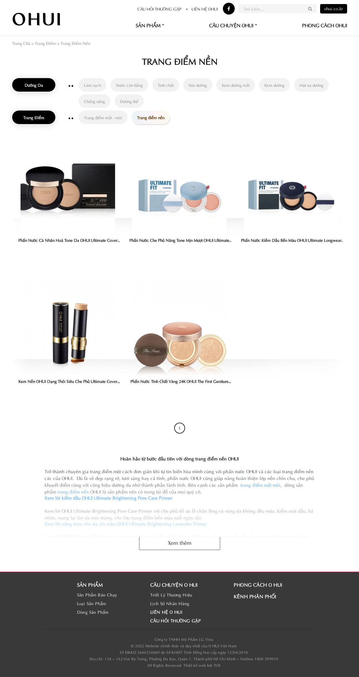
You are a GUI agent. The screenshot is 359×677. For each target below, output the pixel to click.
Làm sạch (92, 85)
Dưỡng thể (129, 101)
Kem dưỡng (274, 85)
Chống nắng (94, 101)
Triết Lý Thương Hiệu (171, 594)
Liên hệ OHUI (202, 9)
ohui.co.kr (333, 8)
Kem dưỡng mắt (236, 85)
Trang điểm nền (151, 117)
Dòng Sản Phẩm (93, 612)
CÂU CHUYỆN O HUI (174, 584)
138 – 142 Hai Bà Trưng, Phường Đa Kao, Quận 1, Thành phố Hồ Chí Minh (170, 658)
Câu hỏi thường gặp (159, 9)
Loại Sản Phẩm (91, 603)
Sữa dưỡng (198, 85)
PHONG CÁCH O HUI (258, 584)
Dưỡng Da (34, 85)
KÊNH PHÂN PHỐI (255, 596)
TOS (217, 665)
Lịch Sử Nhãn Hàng (169, 603)
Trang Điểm (45, 43)
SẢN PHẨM (90, 584)
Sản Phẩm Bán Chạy (97, 594)
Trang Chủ (21, 43)
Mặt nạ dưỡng (311, 85)
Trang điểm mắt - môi (103, 117)
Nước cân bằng (129, 85)
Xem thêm (180, 542)
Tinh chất (166, 85)
